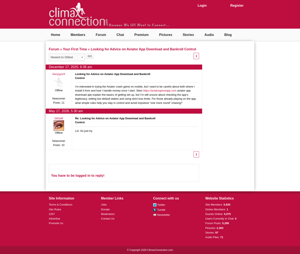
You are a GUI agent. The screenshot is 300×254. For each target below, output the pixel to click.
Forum (101, 35)
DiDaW (58, 118)
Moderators (108, 214)
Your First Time (75, 49)
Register (237, 5)
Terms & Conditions (60, 204)
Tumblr (159, 209)
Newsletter (161, 214)
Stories (188, 35)
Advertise (54, 218)
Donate (105, 209)
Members (78, 35)
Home (55, 35)
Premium (141, 35)
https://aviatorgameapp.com (159, 90)
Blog (228, 35)
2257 (52, 214)
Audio (209, 35)
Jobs (104, 204)
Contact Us (107, 218)
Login (202, 5)
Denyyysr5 (58, 74)
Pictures (165, 35)
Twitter (159, 204)
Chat (120, 35)
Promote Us (56, 223)
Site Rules (55, 209)
